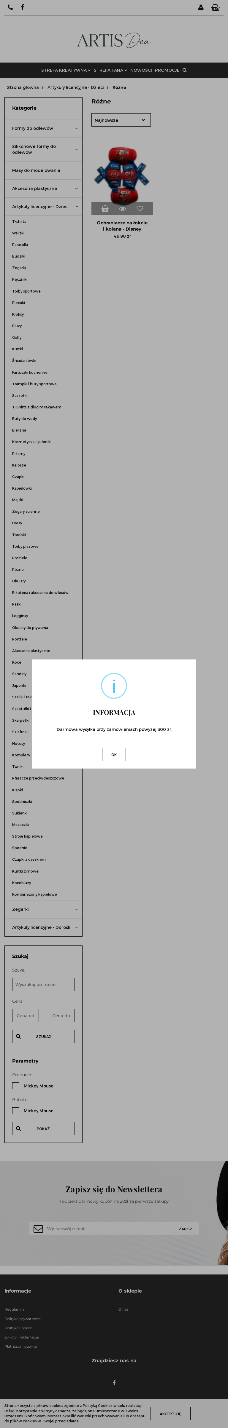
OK (114, 755)
